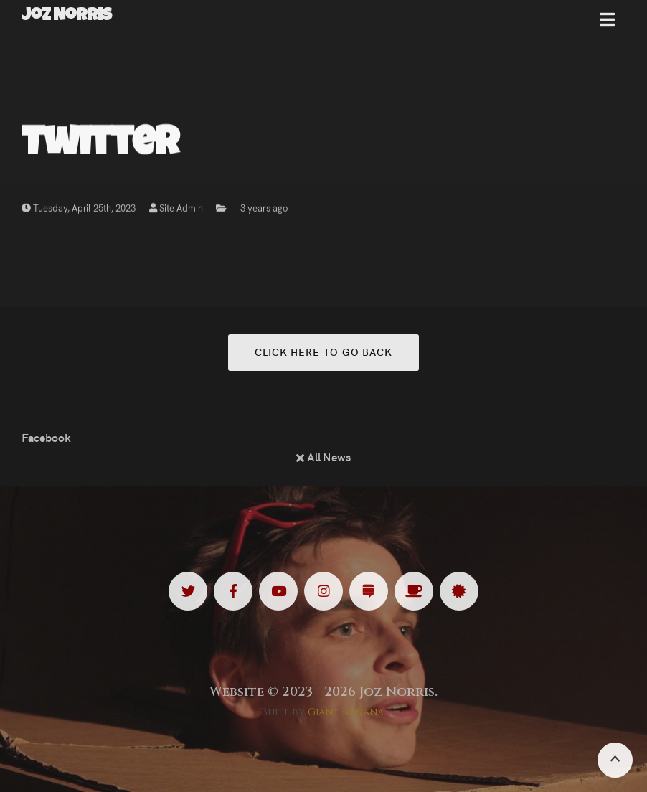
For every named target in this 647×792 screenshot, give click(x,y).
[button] (607, 25)
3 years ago (264, 210)
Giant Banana (346, 712)
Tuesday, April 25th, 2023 (79, 210)
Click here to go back (323, 351)
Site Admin (176, 210)
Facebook (46, 437)
